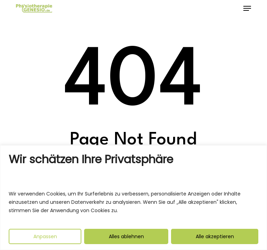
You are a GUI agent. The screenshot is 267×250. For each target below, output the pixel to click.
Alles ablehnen (126, 236)
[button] (247, 8)
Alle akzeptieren (215, 236)
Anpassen (45, 236)
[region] (133, 197)
